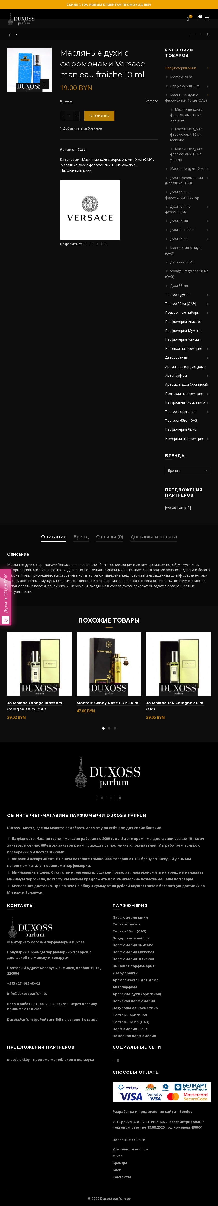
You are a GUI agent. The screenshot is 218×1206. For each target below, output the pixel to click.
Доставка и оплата (153, 536)
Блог (117, 1170)
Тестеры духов (177, 294)
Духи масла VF (181, 262)
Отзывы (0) (109, 536)
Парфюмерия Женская (183, 339)
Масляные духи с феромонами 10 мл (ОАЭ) (117, 159)
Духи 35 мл (179, 220)
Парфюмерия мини (75, 170)
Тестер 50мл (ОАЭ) (180, 303)
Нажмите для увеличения (44, 84)
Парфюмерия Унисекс (183, 321)
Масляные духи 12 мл (187, 168)
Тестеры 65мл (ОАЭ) (181, 420)
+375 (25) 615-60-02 (23, 983)
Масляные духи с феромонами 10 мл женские (186, 114)
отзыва (91, 1019)
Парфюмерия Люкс (180, 429)
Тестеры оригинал (180, 411)
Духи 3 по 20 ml (182, 229)
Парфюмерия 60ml (185, 86)
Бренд (81, 536)
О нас (118, 1156)
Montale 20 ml (181, 77)
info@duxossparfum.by (27, 993)
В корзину (99, 116)
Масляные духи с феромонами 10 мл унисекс (186, 154)
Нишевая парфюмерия (183, 348)
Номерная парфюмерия (184, 438)
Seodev (186, 1111)
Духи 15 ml (178, 238)
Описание (53, 536)
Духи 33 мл (179, 285)
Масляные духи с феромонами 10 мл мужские (98, 165)
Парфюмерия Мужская (184, 330)
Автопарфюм (176, 375)
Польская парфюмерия (184, 393)
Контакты (122, 1177)
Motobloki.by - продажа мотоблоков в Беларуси (50, 1059)
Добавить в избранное (82, 128)
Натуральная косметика (185, 402)
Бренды (120, 1163)
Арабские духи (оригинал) (186, 384)
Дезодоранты (176, 357)
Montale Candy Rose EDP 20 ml (108, 703)
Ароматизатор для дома (185, 366)
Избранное (190, 16)
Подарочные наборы (182, 312)
